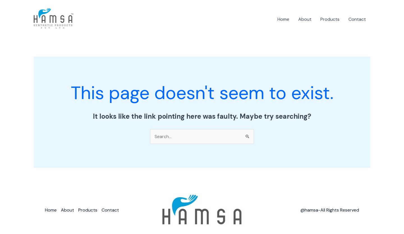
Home (283, 19)
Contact (357, 19)
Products (329, 19)
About (304, 19)
